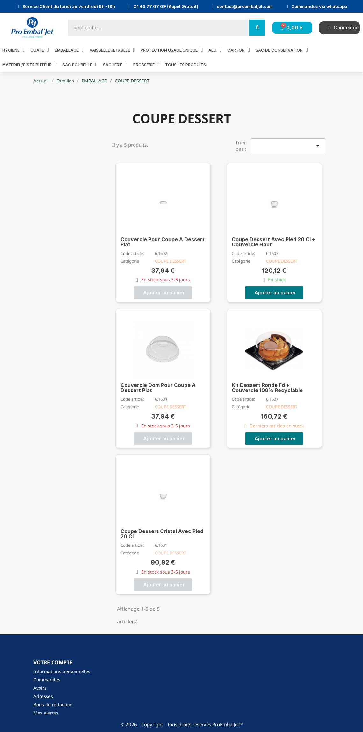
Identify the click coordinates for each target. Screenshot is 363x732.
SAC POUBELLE (79, 64)
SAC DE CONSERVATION (282, 50)
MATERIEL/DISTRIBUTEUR (29, 64)
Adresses (43, 696)
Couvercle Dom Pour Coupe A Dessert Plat (158, 387)
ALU (214, 50)
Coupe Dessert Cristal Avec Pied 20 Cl (161, 533)
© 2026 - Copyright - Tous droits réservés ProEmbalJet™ (181, 724)
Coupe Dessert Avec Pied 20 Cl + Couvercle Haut (273, 242)
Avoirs (40, 688)
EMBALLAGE (69, 50)
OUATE (39, 50)
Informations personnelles (61, 671)
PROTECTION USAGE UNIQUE (172, 50)
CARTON (238, 50)
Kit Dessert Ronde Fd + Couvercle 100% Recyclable (267, 387)
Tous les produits (185, 64)
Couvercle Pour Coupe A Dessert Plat (162, 242)
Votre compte (52, 662)
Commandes (46, 680)
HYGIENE (13, 50)
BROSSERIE (146, 64)
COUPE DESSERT (170, 261)
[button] (163, 292)
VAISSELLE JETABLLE (112, 50)
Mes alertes (45, 713)
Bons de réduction (53, 704)
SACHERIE (115, 64)
